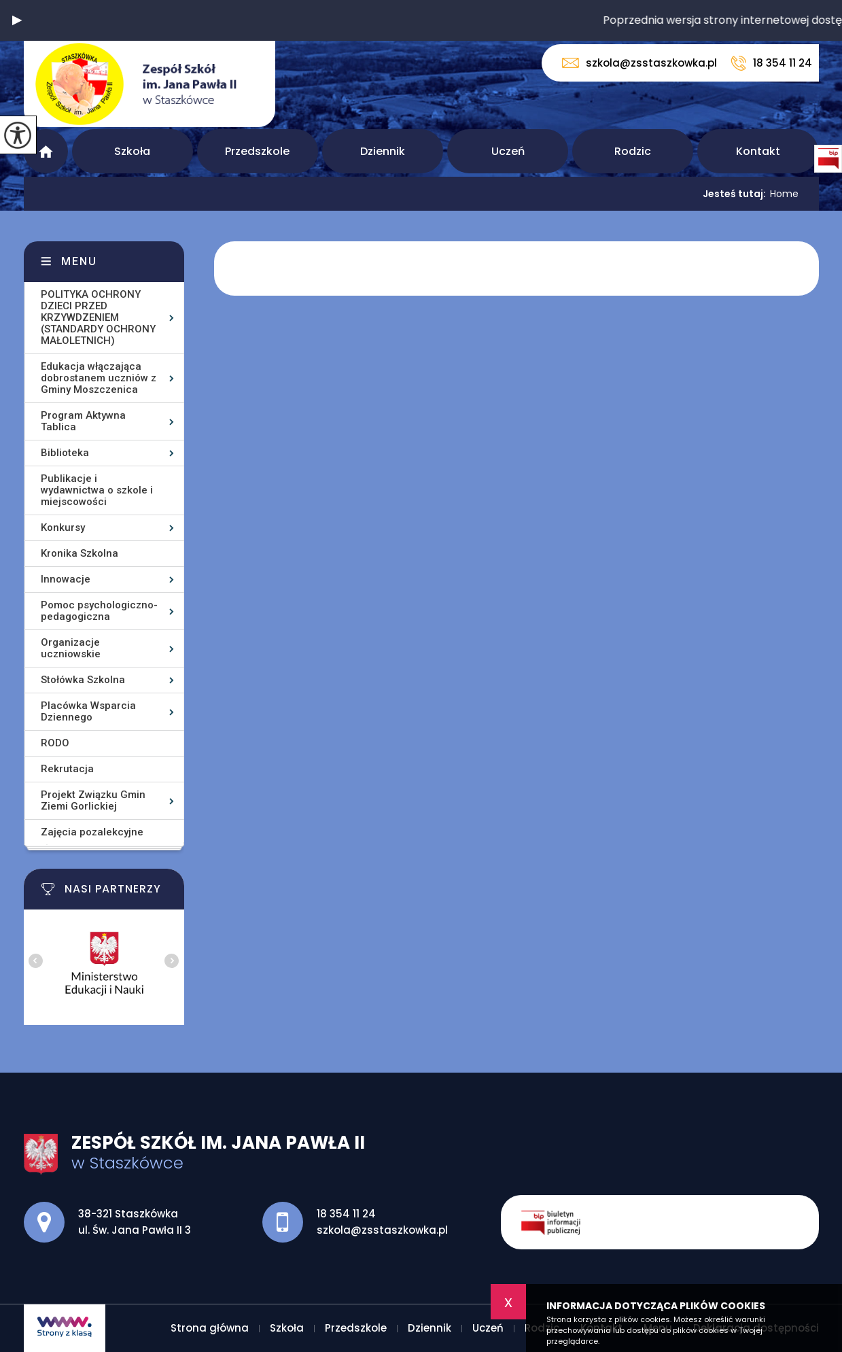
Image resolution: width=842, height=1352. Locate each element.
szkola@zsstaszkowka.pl (639, 63)
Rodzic (632, 151)
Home (784, 193)
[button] (17, 20)
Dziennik (382, 151)
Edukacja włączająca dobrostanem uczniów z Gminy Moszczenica (98, 378)
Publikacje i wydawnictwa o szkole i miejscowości (97, 490)
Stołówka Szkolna (83, 680)
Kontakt (758, 151)
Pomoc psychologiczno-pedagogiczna (99, 611)
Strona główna (46, 151)
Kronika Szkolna (79, 553)
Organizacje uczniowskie (71, 648)
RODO (55, 743)
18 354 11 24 (771, 63)
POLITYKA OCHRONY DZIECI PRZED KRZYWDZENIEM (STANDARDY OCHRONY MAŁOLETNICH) (98, 317)
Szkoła (132, 151)
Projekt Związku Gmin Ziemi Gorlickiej (93, 800)
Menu (79, 261)
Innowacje (65, 579)
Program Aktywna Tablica (83, 421)
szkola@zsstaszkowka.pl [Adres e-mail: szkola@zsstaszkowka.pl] (382, 1230)
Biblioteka (65, 453)
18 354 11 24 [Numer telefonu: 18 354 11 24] (346, 1214)
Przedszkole (257, 151)
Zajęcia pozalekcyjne (92, 832)
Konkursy (63, 527)
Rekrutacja (67, 769)
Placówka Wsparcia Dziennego (88, 711)
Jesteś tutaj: (736, 193)
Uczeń (508, 151)
